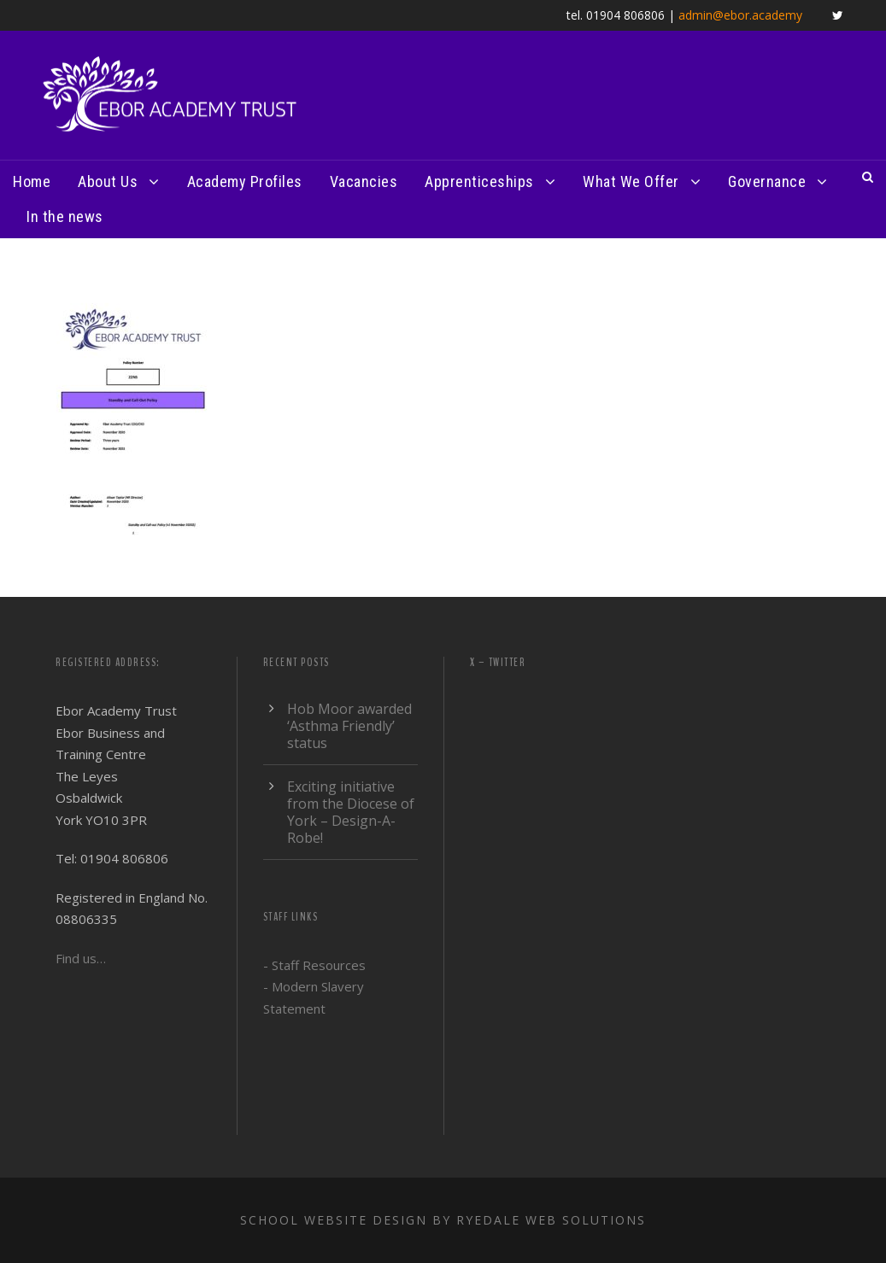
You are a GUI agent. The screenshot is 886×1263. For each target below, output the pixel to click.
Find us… (81, 958)
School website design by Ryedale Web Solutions (443, 1220)
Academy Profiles (244, 181)
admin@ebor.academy (740, 15)
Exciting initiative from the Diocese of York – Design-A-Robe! (350, 812)
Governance (767, 181)
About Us (108, 181)
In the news (64, 216)
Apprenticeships (479, 181)
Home (31, 181)
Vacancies (364, 181)
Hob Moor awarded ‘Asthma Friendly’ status (349, 725)
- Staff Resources (314, 965)
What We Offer (631, 181)
